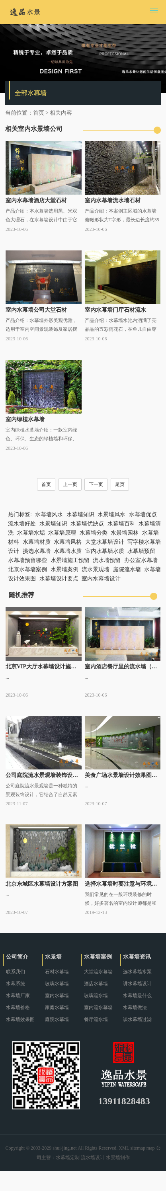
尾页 (120, 484)
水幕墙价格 (18, 1007)
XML (124, 1148)
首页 (38, 113)
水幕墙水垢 (31, 533)
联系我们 (15, 971)
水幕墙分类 (93, 533)
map (150, 1148)
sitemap (138, 1148)
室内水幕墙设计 (101, 579)
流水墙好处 (22, 524)
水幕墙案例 (98, 957)
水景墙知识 (53, 524)
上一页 (70, 484)
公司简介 (17, 957)
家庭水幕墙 (57, 1007)
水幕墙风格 (68, 542)
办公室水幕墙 (141, 560)
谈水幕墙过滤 (137, 1019)
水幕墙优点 (143, 514)
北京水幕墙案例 (27, 569)
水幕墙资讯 (137, 957)
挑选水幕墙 (37, 551)
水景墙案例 (64, 569)
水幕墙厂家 (18, 995)
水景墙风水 (111, 514)
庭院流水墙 (127, 569)
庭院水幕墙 (57, 1019)
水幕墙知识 (80, 514)
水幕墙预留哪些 (27, 560)
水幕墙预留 (141, 551)
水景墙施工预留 (70, 560)
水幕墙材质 (37, 542)
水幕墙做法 (135, 1007)
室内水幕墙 (57, 995)
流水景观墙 (95, 569)
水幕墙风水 (49, 514)
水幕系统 (15, 983)
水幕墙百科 (121, 524)
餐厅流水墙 (96, 1019)
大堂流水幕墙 (98, 971)
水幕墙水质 (68, 551)
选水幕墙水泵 (137, 971)
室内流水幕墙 (98, 1007)
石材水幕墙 (57, 971)
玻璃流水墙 (96, 995)
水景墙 (53, 957)
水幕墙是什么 (137, 995)
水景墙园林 (125, 533)
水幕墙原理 (62, 533)
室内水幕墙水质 (104, 551)
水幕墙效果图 (20, 1019)
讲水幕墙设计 (137, 983)
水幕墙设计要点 (58, 579)
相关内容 (61, 113)
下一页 (96, 484)
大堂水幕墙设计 (104, 542)
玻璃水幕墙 (57, 983)
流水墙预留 (107, 560)
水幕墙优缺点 (87, 524)
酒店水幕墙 (96, 983)
